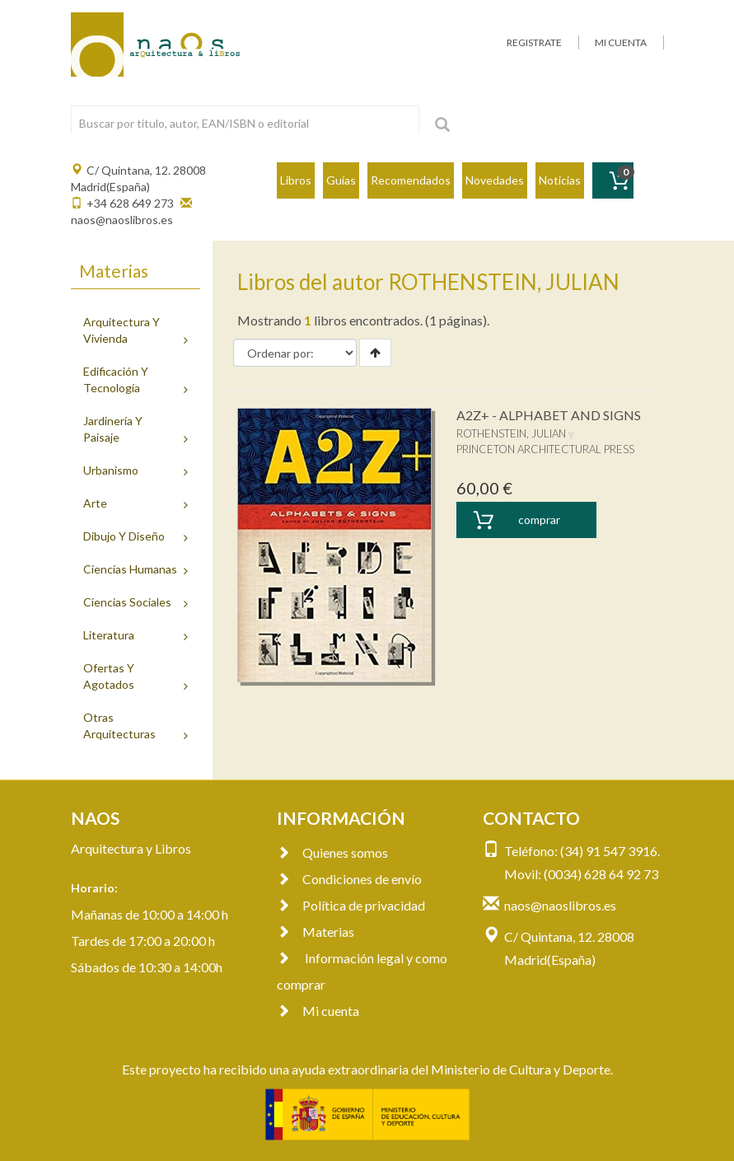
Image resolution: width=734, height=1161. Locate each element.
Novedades (494, 180)
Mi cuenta (318, 1010)
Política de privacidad (351, 905)
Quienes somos (332, 852)
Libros (295, 180)
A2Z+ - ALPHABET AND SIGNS (548, 415)
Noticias (560, 180)
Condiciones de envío (349, 879)
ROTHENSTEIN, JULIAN (511, 433)
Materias (315, 931)
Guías (341, 180)
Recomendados (411, 180)
